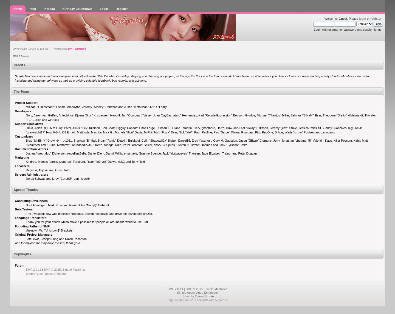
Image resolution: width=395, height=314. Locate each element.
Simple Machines (74, 269)
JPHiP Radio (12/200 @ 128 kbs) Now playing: (49, 48)
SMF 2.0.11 (33, 269)
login (362, 18)
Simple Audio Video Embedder (46, 273)
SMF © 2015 (52, 269)
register (376, 18)
